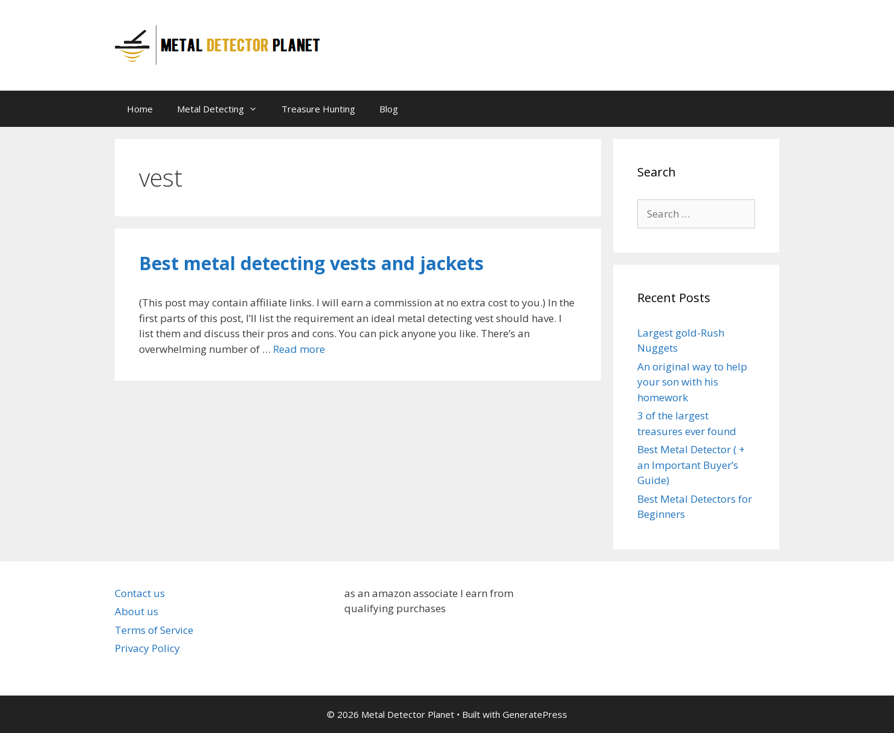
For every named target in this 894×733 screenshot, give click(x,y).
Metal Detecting (223, 109)
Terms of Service (154, 630)
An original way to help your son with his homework (692, 382)
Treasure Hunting (318, 109)
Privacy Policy (147, 648)
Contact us (140, 593)
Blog (388, 109)
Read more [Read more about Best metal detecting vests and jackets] (299, 349)
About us (136, 611)
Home (140, 109)
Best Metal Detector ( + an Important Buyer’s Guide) (691, 464)
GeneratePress (535, 714)
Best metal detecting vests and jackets (311, 263)
